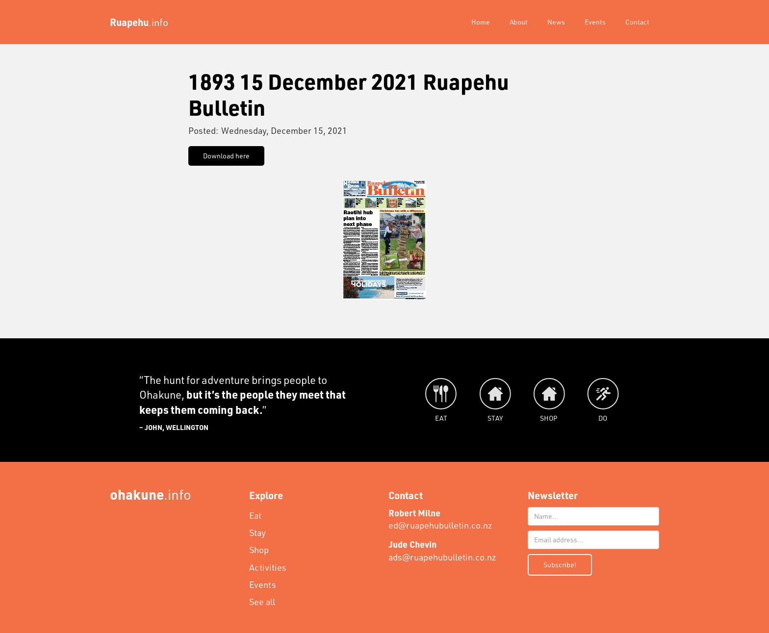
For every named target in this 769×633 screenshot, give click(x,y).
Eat (255, 515)
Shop (259, 550)
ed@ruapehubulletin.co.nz (440, 519)
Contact (637, 21)
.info (150, 494)
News (556, 21)
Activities (267, 567)
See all (262, 602)
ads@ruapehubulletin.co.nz (442, 550)
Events (595, 21)
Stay (257, 532)
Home (480, 21)
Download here (226, 155)
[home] (139, 22)
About (519, 21)
